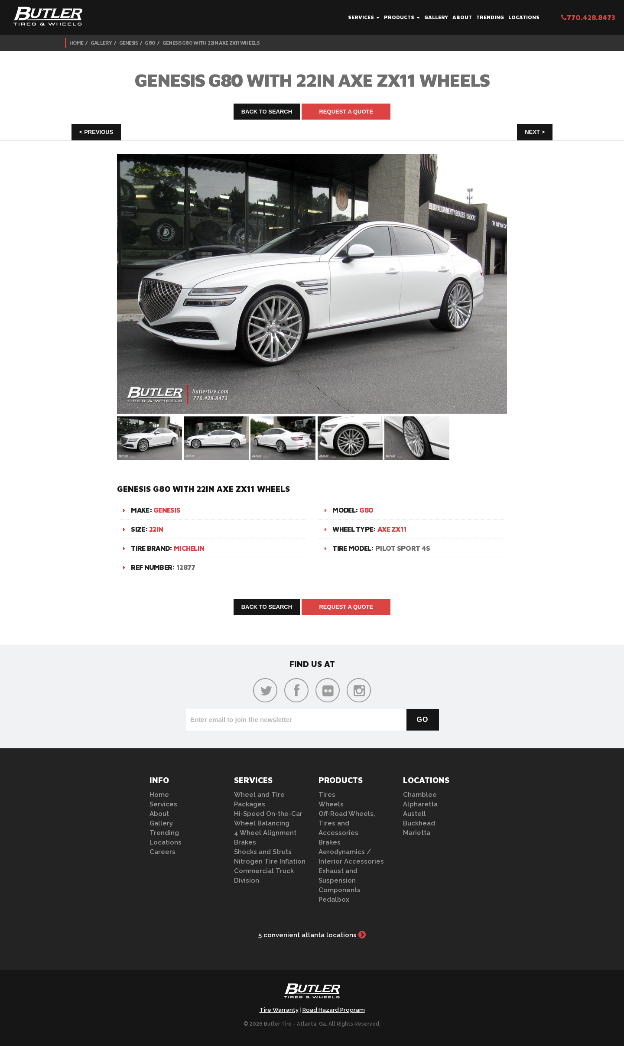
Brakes (245, 842)
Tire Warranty (279, 1010)
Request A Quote (346, 111)
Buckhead (419, 823)
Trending (490, 17)
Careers (163, 852)
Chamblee (420, 795)
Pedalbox (333, 899)
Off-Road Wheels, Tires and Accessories (346, 823)
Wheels (331, 804)
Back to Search (266, 111)
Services (364, 17)
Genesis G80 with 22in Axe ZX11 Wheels (210, 42)
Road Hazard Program (333, 1010)
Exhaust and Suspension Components (339, 880)
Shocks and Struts (263, 852)
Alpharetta (420, 804)
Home (76, 42)
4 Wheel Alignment (265, 833)
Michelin (189, 548)
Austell (414, 814)
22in (156, 529)
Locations (524, 17)
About (462, 17)
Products (402, 17)
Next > (535, 132)
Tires (326, 795)
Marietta (416, 833)
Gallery (436, 17)
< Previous (96, 132)
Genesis (128, 42)
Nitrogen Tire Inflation (270, 861)
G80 (150, 42)
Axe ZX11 (391, 529)
